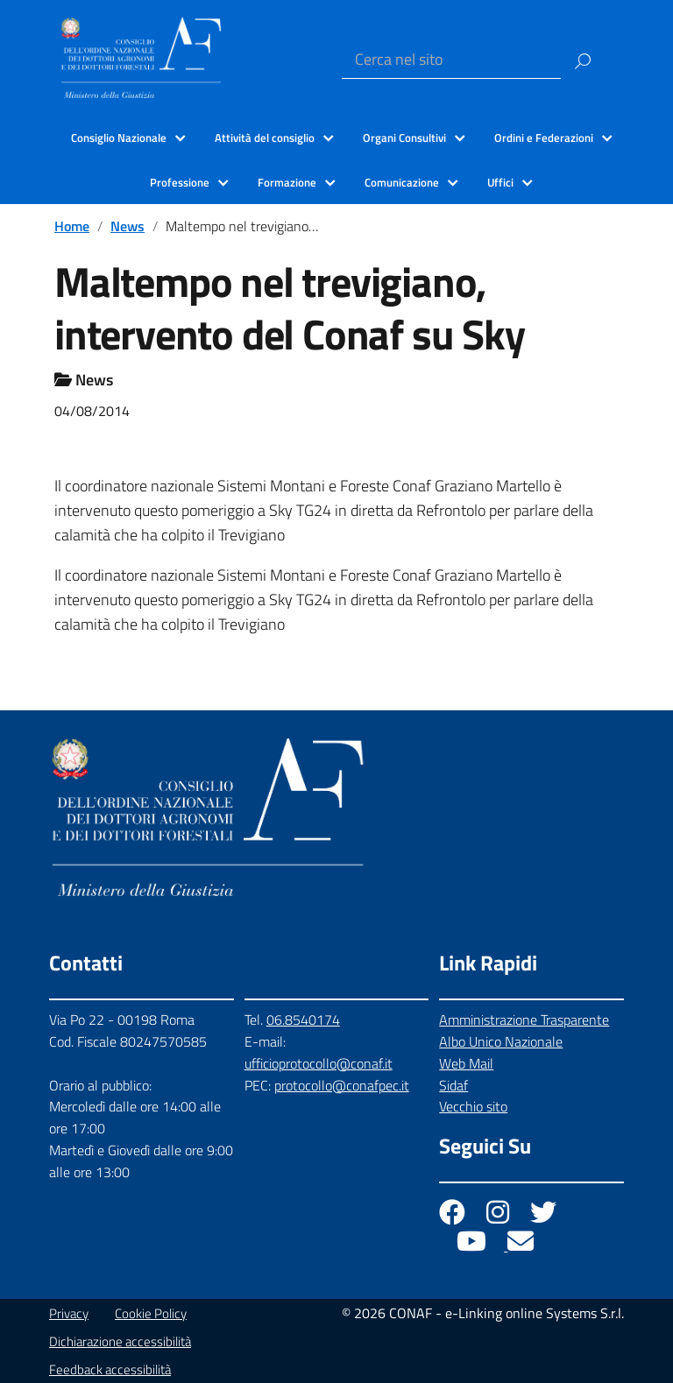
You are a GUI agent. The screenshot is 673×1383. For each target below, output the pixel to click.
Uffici (500, 182)
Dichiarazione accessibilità (120, 1341)
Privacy (69, 1313)
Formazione (287, 182)
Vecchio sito (473, 1106)
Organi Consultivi (404, 137)
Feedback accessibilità (110, 1369)
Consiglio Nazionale (118, 137)
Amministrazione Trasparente (524, 1019)
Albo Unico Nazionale (501, 1041)
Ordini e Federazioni (543, 137)
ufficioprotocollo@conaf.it (318, 1063)
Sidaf (453, 1085)
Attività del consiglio (265, 137)
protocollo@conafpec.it (341, 1085)
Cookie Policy (151, 1313)
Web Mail (466, 1063)
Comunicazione (402, 182)
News (127, 225)
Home (71, 225)
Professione (179, 182)
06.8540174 (303, 1019)
